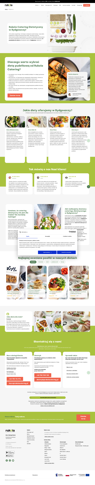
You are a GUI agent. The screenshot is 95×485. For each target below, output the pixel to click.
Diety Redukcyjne (79, 442)
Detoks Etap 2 (63, 457)
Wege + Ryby (47, 447)
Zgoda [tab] (27, 236)
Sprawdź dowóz (30, 436)
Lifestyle (47, 442)
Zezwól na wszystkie (66, 252)
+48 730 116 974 (15, 379)
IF (60, 453)
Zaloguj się (79, 5)
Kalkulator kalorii (31, 438)
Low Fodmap (63, 459)
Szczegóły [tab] (47, 236)
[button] (88, 140)
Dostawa (56, 5)
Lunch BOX (47, 461)
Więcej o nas (69, 367)
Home (6, 9)
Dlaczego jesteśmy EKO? (72, 373)
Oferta (37, 5)
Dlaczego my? (48, 5)
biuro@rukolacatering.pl (19, 383)
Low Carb (47, 459)
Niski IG (61, 447)
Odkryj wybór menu (49, 436)
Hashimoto (62, 445)
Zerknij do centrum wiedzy (73, 377)
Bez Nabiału (62, 449)
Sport (46, 451)
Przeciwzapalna (63, 444)
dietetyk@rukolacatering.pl (47, 380)
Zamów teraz (15, 95)
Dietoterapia (63, 442)
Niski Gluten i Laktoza (65, 451)
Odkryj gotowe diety (49, 463)
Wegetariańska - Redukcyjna (81, 445)
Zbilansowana (48, 444)
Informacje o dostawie (72, 370)
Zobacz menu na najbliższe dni (47, 405)
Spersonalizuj (47, 252)
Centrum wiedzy (66, 5)
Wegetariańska (48, 449)
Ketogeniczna (48, 457)
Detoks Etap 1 (63, 455)
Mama (46, 453)
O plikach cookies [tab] (67, 236)
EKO (60, 5)
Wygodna (47, 445)
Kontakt (73, 5)
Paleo (46, 455)
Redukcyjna (78, 444)
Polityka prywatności (10, 475)
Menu (42, 5)
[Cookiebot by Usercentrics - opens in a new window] (70, 232)
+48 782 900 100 (42, 375)
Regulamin (35, 475)
